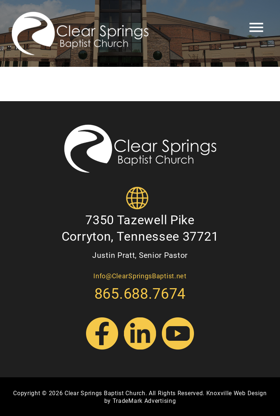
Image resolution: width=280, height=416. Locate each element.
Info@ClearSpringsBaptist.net (140, 275)
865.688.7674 (140, 293)
